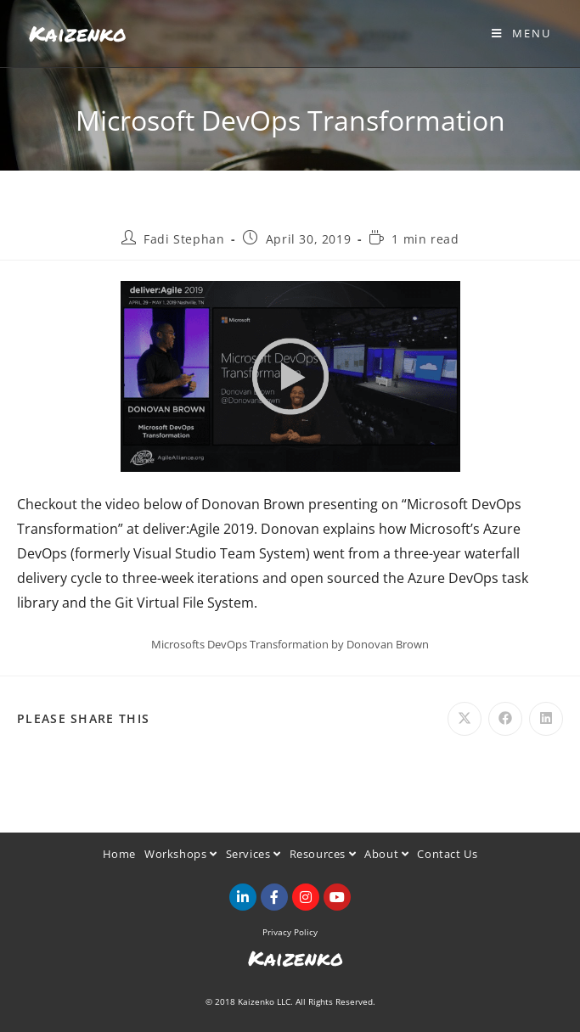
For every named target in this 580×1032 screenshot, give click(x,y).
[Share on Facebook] (505, 719)
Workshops (180, 853)
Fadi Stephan (184, 239)
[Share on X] (464, 719)
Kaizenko (78, 33)
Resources (323, 853)
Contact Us (447, 853)
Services (253, 853)
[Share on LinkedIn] (546, 719)
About (386, 853)
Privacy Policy (290, 932)
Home (119, 853)
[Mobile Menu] (521, 33)
